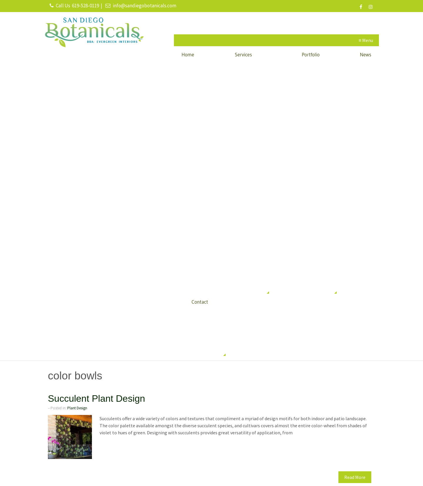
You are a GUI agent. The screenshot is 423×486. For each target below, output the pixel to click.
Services (243, 54)
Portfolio (311, 54)
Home (188, 54)
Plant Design (77, 408)
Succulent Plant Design (96, 398)
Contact (200, 302)
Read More (354, 477)
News (365, 54)
